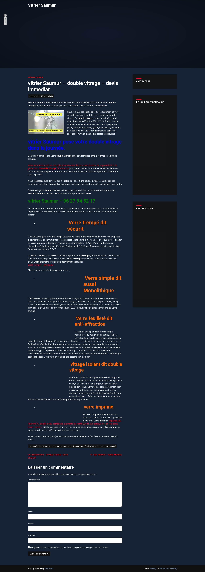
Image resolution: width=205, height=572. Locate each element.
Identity (153, 568)
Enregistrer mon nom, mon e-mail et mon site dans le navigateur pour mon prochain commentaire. (69, 547)
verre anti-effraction (71, 446)
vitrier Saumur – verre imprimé (105, 455)
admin (50, 96)
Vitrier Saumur (42, 5)
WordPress (49, 568)
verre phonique (98, 446)
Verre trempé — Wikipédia (40, 265)
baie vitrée (34, 446)
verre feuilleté (85, 446)
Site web (31, 535)
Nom (30, 512)
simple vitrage (56, 446)
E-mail (31, 523)
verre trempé (111, 446)
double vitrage (44, 446)
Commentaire (34, 480)
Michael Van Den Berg (168, 568)
